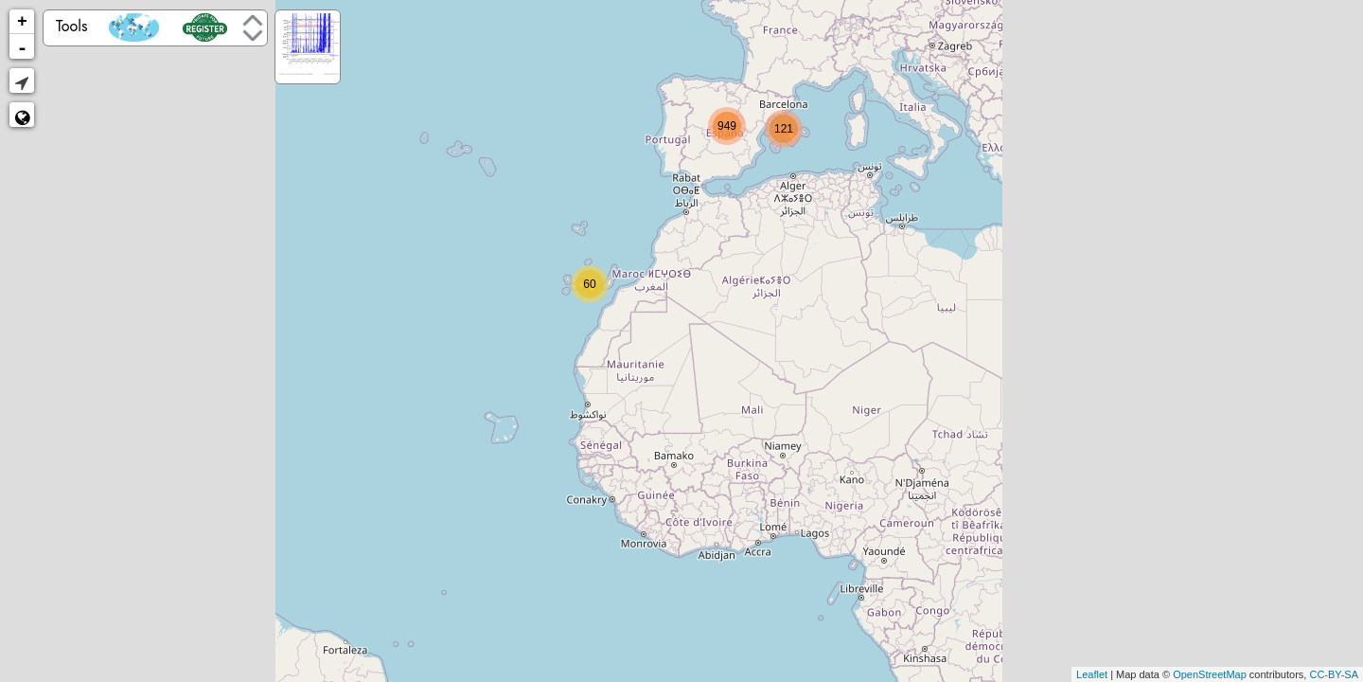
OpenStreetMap (1210, 674)
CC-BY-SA (1333, 674)
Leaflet (1091, 674)
